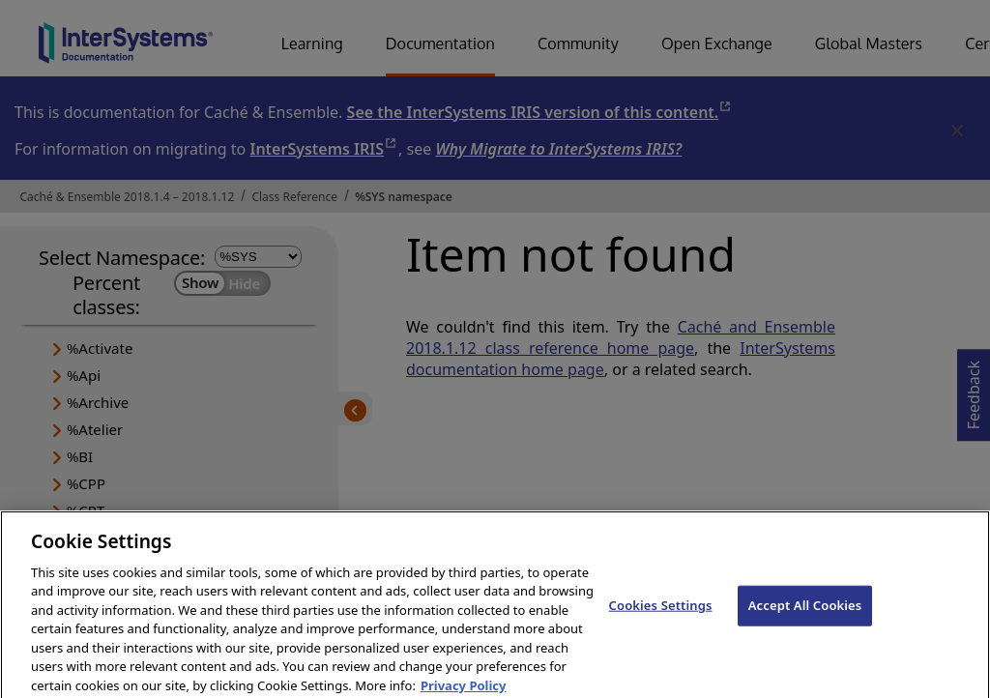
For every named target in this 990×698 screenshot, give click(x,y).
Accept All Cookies (805, 613)
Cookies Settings (661, 613)
